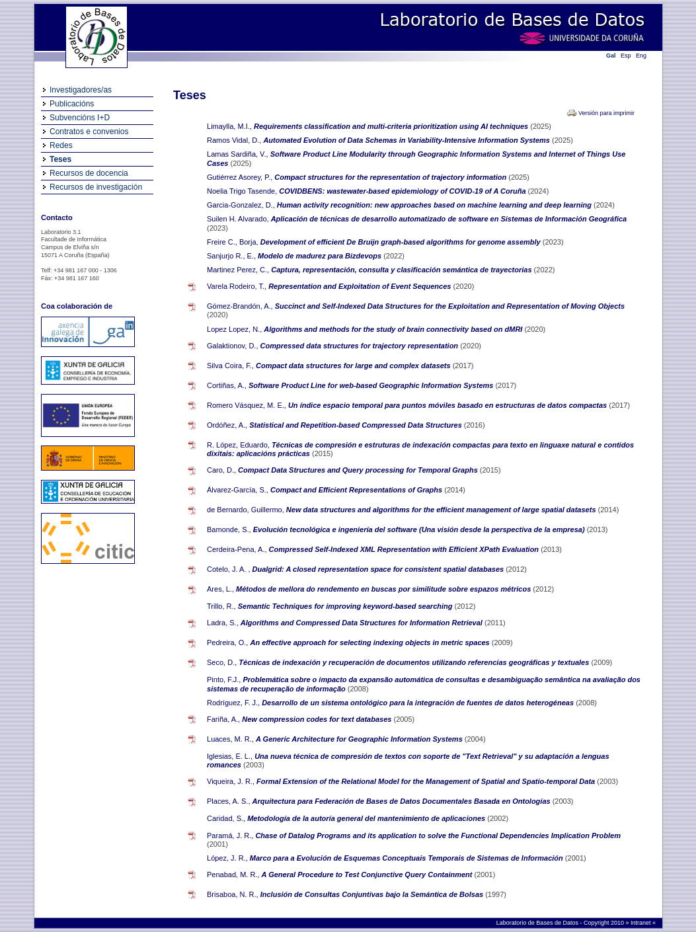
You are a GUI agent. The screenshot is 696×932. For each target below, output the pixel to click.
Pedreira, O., (227, 642)
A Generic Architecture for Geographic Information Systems (360, 739)
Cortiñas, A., (227, 385)
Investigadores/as (81, 90)
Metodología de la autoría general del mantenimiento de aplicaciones (367, 818)
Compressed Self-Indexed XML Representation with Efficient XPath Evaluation (405, 549)
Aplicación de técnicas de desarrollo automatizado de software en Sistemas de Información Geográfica (449, 219)
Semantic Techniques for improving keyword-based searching (346, 606)
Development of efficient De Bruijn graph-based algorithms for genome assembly (401, 242)
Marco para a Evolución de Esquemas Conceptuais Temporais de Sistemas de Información (407, 858)
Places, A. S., (228, 801)
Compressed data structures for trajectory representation (360, 346)
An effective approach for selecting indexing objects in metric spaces (370, 642)
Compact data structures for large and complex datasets (354, 365)
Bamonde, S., (229, 529)
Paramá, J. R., (230, 835)
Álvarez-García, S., (237, 490)
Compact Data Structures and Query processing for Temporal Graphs (359, 470)
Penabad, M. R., (233, 874)
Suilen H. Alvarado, (238, 219)
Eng (641, 55)
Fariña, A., (223, 719)
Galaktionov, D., (232, 346)
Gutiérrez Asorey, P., (239, 177)
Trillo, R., (221, 606)
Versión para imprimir (606, 113)
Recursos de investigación (96, 187)
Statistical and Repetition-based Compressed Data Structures (356, 425)
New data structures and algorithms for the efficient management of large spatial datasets (442, 510)
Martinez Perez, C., (238, 270)
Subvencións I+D (80, 117)
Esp (626, 55)
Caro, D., (221, 470)
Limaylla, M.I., (229, 126)
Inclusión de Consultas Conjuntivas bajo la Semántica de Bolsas (372, 894)
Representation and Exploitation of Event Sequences (360, 286)
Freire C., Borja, (232, 242)
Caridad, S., (226, 818)
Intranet (641, 922)
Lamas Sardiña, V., (237, 154)
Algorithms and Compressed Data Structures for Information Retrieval (362, 623)
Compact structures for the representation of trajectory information (391, 177)
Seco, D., (222, 662)
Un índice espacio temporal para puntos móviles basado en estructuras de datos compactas (448, 405)
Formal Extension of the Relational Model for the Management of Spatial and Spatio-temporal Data (426, 781)
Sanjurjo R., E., (231, 256)
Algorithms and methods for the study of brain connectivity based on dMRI (394, 329)
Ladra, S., (223, 623)
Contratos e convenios (89, 131)
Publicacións (72, 103)
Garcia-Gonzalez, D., (241, 205)
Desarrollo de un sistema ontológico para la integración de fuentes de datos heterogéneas (419, 703)
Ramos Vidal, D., (234, 140)
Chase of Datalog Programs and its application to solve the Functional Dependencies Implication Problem (438, 835)
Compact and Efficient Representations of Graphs (357, 490)
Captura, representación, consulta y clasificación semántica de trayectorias (402, 270)
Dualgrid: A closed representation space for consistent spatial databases (379, 569)
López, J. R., (227, 858)
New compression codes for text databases (317, 719)
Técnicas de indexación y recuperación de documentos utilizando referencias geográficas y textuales (415, 662)
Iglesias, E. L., (229, 756)
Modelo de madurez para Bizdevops (320, 256)
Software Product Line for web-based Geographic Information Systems (372, 385)
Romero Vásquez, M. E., (246, 405)
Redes (61, 145)
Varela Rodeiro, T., (236, 286)
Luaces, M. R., (230, 739)
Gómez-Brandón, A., (240, 306)
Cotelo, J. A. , (228, 569)
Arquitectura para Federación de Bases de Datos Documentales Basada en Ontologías (402, 801)
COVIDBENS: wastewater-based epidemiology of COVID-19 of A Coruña (403, 191)
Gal (611, 55)
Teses (60, 159)
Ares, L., (220, 589)
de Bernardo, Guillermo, (245, 510)
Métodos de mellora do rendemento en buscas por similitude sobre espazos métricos (384, 589)
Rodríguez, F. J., (233, 703)
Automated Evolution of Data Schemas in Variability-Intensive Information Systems (407, 140)
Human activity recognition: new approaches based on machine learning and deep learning (435, 205)
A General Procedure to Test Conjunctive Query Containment (368, 874)
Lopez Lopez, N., (234, 329)
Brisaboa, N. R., (232, 894)
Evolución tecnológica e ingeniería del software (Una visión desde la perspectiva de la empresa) (420, 529)
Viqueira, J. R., (230, 781)
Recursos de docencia (89, 173)
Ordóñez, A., (227, 425)
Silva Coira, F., (230, 365)
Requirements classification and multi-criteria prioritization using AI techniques (392, 126)
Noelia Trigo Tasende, (242, 191)
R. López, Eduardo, (238, 445)
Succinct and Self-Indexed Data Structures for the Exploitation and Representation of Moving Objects (450, 306)
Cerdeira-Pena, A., (237, 549)
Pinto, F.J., (224, 679)
